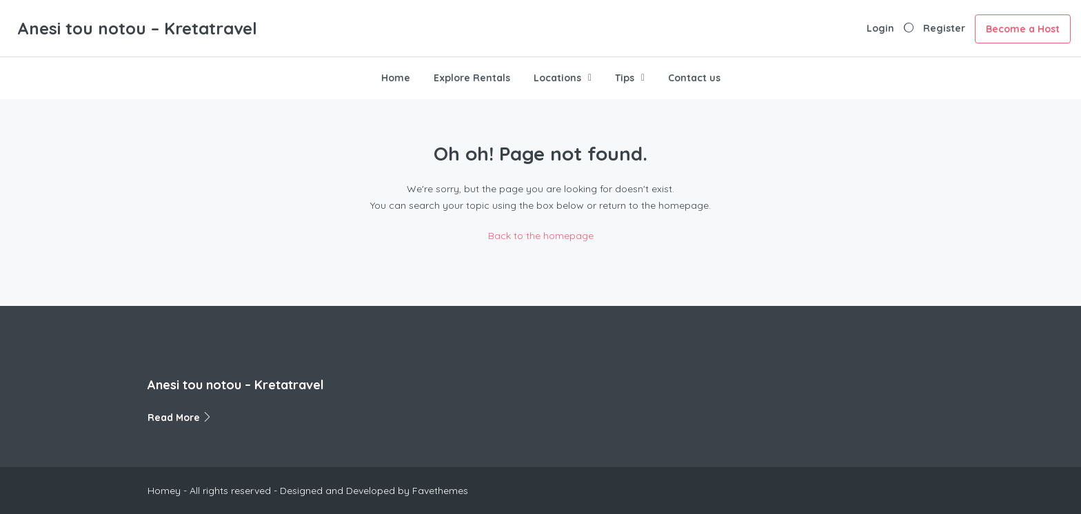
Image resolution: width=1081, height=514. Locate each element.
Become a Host (1023, 29)
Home (395, 78)
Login (880, 28)
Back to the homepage (541, 235)
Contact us (694, 78)
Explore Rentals (472, 78)
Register (944, 28)
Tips (624, 78)
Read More (180, 417)
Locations (557, 78)
